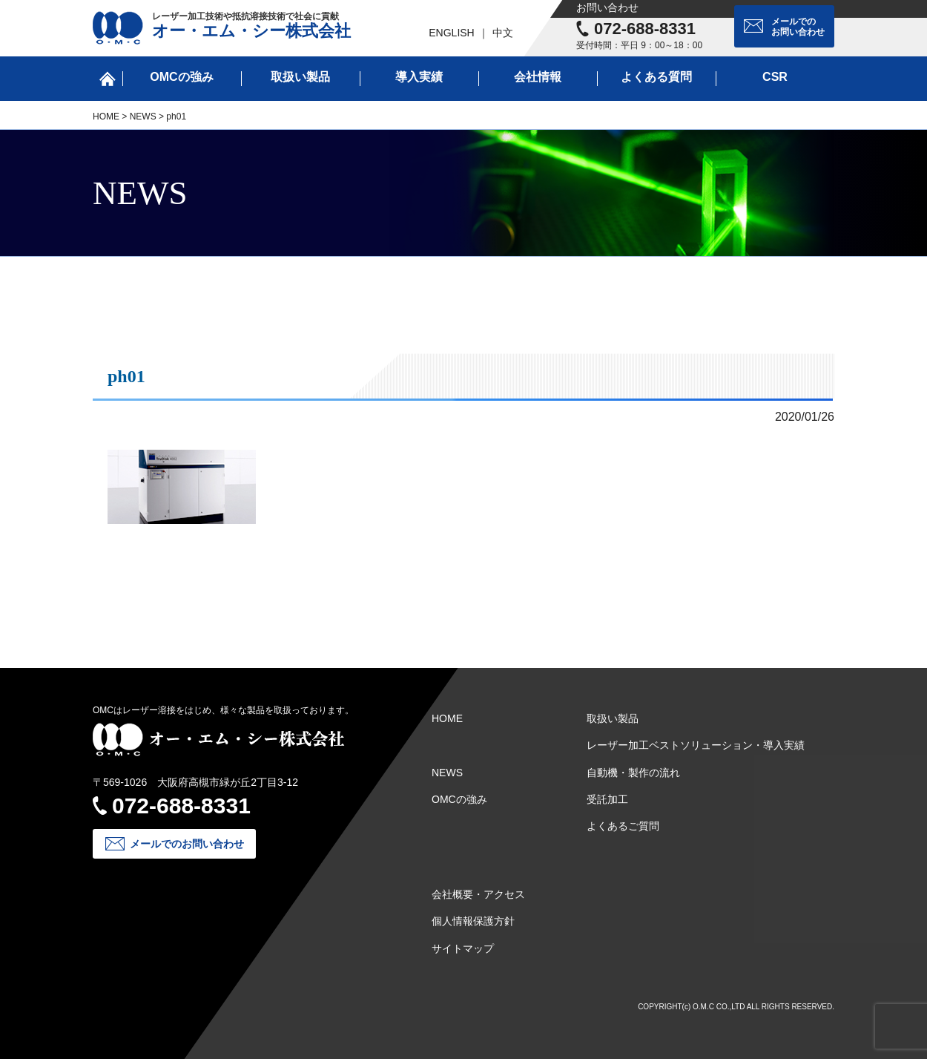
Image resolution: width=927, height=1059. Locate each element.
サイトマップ (463, 948)
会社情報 (537, 77)
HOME (106, 116)
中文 (502, 33)
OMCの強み (181, 77)
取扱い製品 (300, 77)
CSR (775, 77)
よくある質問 (656, 77)
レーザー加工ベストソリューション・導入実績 (696, 745)
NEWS (143, 116)
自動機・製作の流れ (633, 772)
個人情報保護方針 (473, 921)
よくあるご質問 (623, 826)
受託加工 (607, 799)
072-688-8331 (645, 28)
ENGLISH (451, 33)
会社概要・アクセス (478, 894)
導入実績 (419, 77)
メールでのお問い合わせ (798, 26)
